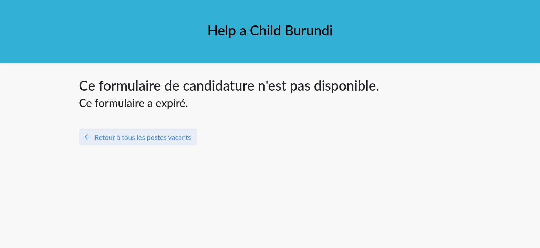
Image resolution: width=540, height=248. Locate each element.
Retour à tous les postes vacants (138, 137)
